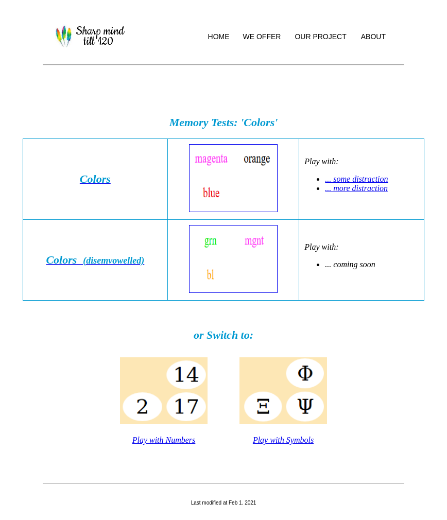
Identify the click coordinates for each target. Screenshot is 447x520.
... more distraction (356, 188)
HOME (219, 36)
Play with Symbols (283, 440)
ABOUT (373, 36)
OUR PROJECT (320, 36)
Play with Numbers (164, 440)
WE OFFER (262, 36)
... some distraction (356, 179)
